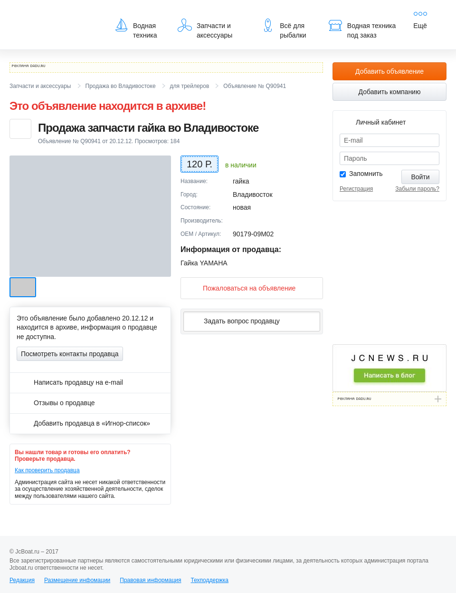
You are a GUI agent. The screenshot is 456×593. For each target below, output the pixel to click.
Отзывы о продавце (56, 402)
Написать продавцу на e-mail (70, 382)
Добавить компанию (390, 92)
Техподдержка (209, 580)
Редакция (22, 580)
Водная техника (135, 28)
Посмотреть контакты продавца (70, 354)
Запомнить (366, 173)
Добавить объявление (389, 71)
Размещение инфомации (77, 580)
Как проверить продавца (47, 470)
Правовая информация (150, 580)
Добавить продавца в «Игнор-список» (83, 423)
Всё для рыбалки (283, 28)
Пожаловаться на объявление (241, 287)
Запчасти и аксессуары (205, 28)
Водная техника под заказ (362, 28)
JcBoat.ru (55, 14)
